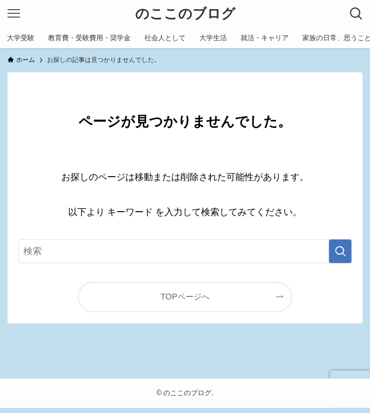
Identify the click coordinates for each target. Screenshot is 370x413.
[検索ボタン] (356, 14)
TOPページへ (184, 296)
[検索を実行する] (340, 251)
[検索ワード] (184, 251)
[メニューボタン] (13, 14)
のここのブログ (185, 14)
